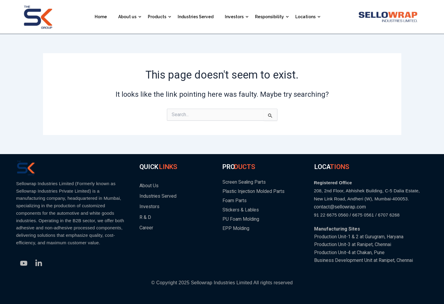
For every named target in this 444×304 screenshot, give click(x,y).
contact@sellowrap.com (340, 206)
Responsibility (270, 16)
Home (101, 16)
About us (128, 16)
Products (158, 16)
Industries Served (195, 16)
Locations (306, 16)
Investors (235, 16)
